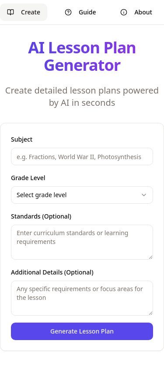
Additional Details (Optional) (52, 272)
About (136, 12)
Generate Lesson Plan (82, 331)
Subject (21, 139)
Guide (80, 12)
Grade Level (28, 178)
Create (23, 12)
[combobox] (82, 195)
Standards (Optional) (41, 216)
